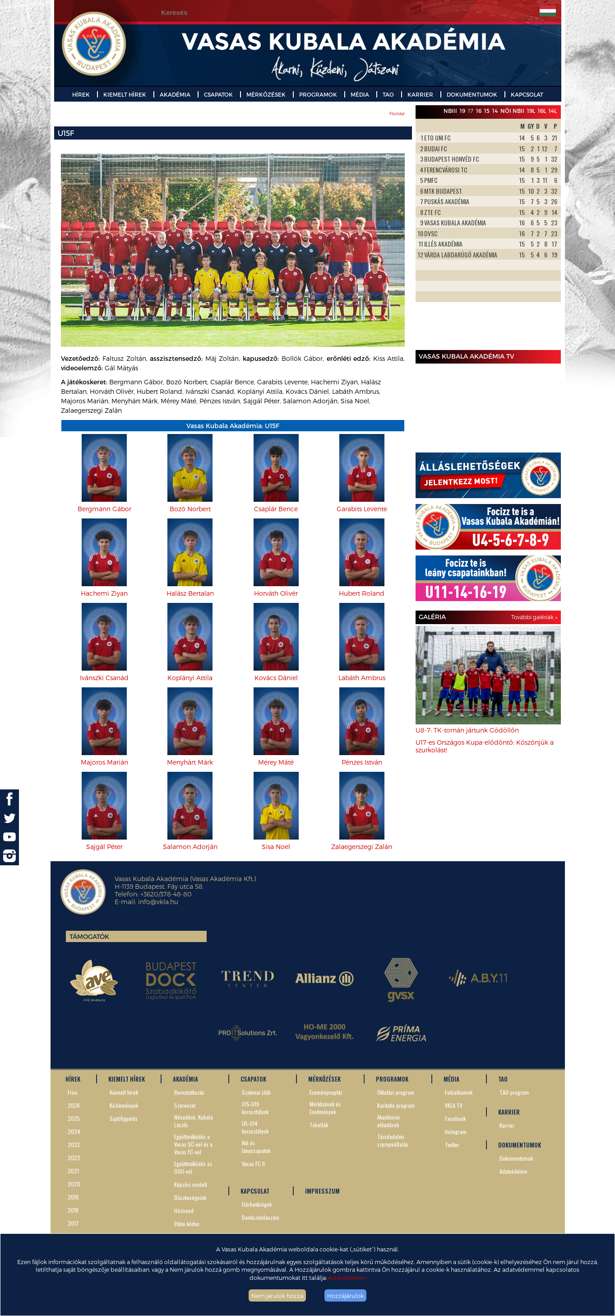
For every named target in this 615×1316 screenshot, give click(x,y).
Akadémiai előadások (388, 1121)
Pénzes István (362, 762)
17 (470, 110)
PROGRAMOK (318, 94)
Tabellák (319, 1125)
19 (462, 110)
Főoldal (397, 113)
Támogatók (89, 936)
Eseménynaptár (326, 1092)
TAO (388, 94)
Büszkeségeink (190, 1197)
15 (487, 110)
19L (531, 110)
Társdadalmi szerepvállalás (392, 1140)
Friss (73, 1092)
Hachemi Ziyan (104, 593)
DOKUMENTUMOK (472, 94)
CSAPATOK (218, 94)
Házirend (184, 1210)
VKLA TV (453, 1105)
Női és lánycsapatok (256, 1146)
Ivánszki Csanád (104, 677)
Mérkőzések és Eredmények (325, 1107)
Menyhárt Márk (190, 762)
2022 (74, 1158)
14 (495, 110)
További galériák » (534, 617)
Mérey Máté (276, 762)
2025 (74, 1118)
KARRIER (420, 94)
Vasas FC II (253, 1163)
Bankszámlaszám (260, 1217)
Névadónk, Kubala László (193, 1121)
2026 (74, 1105)
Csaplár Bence (276, 509)
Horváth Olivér (276, 593)
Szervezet (184, 1105)
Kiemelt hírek (124, 1092)
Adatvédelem (346, 1277)
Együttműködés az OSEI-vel (193, 1167)
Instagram (456, 1131)
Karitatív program (396, 1105)
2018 (73, 1210)
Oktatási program (395, 1092)
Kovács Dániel (276, 677)
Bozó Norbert (190, 509)
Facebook (455, 1118)
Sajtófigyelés (124, 1118)
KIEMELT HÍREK (124, 94)
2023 (74, 1144)
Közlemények (124, 1105)
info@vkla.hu (158, 901)
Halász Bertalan (190, 593)
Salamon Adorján (190, 846)
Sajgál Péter (104, 846)
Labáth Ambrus (361, 677)
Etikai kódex (186, 1223)
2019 (73, 1197)
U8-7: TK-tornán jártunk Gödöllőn (467, 730)
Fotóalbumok (458, 1092)
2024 (74, 1131)
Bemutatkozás (189, 1092)
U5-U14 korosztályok (255, 1127)
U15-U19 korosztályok (255, 1107)
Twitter (452, 1144)
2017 (73, 1223)
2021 (73, 1171)
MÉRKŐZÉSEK (266, 94)
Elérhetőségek (257, 1204)
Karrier (506, 1125)
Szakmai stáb (256, 1092)
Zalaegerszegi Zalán (361, 846)
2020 (74, 1184)
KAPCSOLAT (527, 94)
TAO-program (514, 1092)
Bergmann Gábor (104, 509)
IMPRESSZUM (322, 1190)
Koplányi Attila (190, 677)
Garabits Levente (362, 509)
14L (553, 110)
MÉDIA (360, 94)
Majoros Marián (104, 762)
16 (478, 110)
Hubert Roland (361, 593)
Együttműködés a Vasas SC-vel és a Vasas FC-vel (193, 1144)
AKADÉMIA (175, 94)
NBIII (450, 110)
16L (542, 110)
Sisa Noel (276, 846)
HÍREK (81, 94)
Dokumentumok (516, 1158)
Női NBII (512, 110)
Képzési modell (190, 1184)
